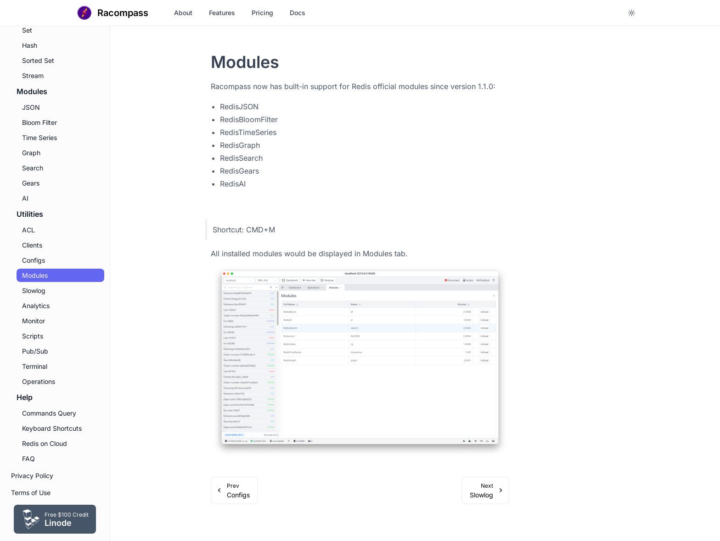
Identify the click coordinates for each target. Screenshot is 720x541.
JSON (31, 107)
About (183, 13)
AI (25, 198)
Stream (33, 75)
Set (27, 30)
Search (32, 168)
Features (222, 13)
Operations (38, 381)
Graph (31, 153)
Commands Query (49, 413)
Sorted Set (38, 60)
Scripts (32, 336)
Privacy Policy (32, 475)
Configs (33, 260)
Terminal (34, 366)
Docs (297, 13)
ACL (28, 230)
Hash (29, 45)
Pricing (262, 13)
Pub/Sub (35, 351)
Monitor (33, 321)
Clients (32, 245)
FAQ (28, 458)
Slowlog (33, 290)
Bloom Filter (39, 122)
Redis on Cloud (44, 443)
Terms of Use (31, 492)
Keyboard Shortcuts (52, 428)
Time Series (39, 137)
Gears (30, 183)
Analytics (36, 306)
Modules (35, 275)
